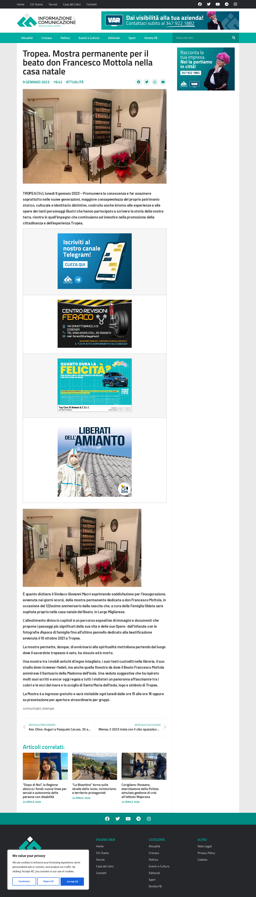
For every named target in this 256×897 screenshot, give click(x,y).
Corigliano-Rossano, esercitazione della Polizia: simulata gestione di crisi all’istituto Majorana (140, 790)
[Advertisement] (205, 150)
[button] (138, 82)
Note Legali (205, 846)
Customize (24, 881)
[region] (48, 870)
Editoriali (114, 38)
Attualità (27, 38)
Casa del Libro (72, 4)
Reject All (48, 881)
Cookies (202, 859)
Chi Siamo (36, 4)
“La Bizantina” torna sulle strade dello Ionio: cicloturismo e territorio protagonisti (94, 788)
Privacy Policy (206, 853)
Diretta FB (150, 38)
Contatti (92, 4)
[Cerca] (234, 38)
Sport (132, 38)
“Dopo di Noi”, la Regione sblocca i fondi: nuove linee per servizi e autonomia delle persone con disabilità (45, 790)
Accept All (73, 881)
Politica (65, 38)
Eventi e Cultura (89, 38)
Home (20, 4)
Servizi (53, 4)
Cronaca (46, 38)
